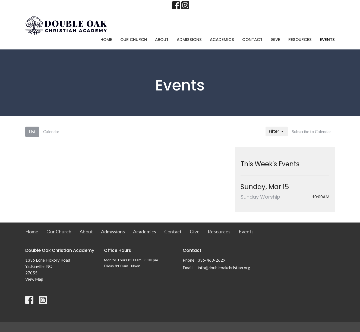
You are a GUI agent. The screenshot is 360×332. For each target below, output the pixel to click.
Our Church (133, 39)
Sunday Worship (260, 196)
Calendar (51, 131)
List (32, 131)
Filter (277, 131)
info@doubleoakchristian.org (224, 267)
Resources (300, 39)
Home (106, 39)
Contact (252, 39)
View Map (34, 279)
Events (327, 39)
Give (275, 39)
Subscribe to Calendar (311, 131)
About (162, 39)
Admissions (189, 39)
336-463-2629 (211, 260)
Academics (222, 39)
